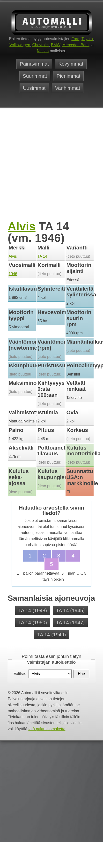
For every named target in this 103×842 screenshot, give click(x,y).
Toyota (87, 39)
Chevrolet (40, 45)
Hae (81, 674)
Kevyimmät (70, 64)
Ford (75, 39)
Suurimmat (35, 76)
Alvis (22, 226)
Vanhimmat (67, 88)
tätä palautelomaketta (46, 729)
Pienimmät (68, 76)
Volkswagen (19, 45)
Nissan (43, 51)
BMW (55, 45)
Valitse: (20, 674)
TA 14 (42, 256)
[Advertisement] (45, 171)
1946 (13, 274)
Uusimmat (34, 88)
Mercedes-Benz (75, 45)
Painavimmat (34, 64)
